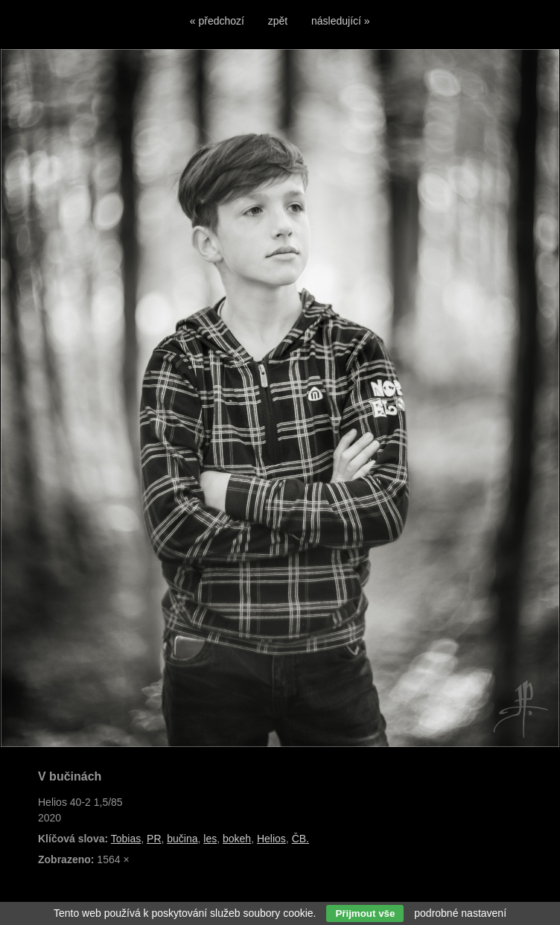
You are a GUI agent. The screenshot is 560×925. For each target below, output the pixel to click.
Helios (271, 839)
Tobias (126, 839)
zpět (277, 21)
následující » (340, 21)
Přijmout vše (365, 913)
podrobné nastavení (460, 913)
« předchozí (217, 21)
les (210, 839)
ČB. (300, 839)
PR (154, 839)
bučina (182, 839)
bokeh (237, 839)
